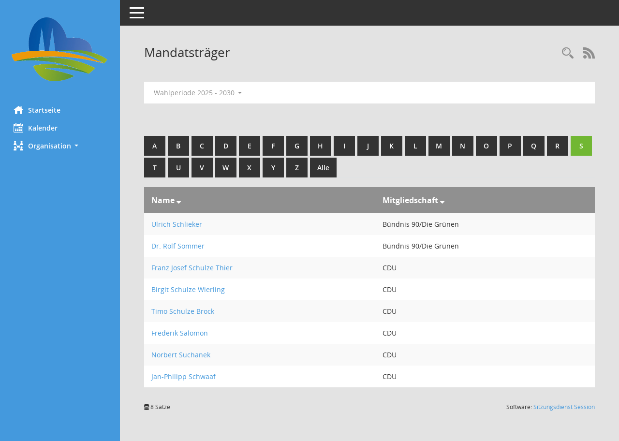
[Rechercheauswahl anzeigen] (567, 53)
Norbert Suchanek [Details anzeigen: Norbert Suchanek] (181, 354)
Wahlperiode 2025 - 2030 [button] (199, 92)
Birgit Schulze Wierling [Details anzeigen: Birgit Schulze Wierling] (189, 289)
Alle (348, 167)
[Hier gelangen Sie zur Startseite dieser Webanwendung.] (60, 49)
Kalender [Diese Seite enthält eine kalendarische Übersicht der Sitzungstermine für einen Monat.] (37, 127)
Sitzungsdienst (564, 407)
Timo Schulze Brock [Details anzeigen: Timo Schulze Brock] (183, 311)
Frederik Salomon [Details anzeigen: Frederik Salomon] (180, 333)
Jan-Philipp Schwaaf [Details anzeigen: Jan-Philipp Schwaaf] (184, 376)
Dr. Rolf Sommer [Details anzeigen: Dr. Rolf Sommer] (179, 245)
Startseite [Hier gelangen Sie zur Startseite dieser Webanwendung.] (38, 110)
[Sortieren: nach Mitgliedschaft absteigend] (443, 200)
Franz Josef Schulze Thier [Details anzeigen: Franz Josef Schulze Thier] (193, 267)
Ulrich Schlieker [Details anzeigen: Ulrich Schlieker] (177, 224)
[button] (60, 146)
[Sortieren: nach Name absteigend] (179, 200)
